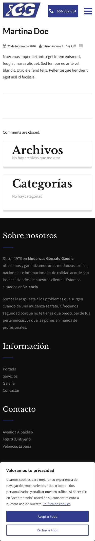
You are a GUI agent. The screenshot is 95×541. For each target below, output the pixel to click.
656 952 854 (63, 11)
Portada (9, 369)
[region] (47, 501)
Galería (9, 383)
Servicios (10, 376)
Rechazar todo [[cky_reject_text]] (48, 530)
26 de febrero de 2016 (21, 46)
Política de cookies (56, 504)
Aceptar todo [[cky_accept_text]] (48, 516)
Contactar (11, 390)
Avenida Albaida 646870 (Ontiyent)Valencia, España (18, 439)
